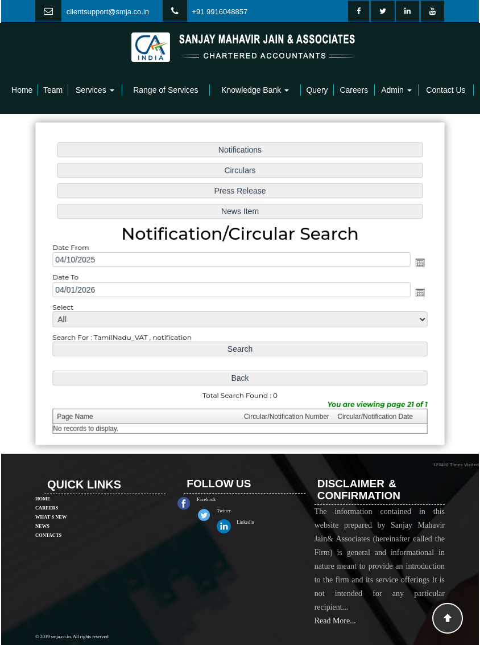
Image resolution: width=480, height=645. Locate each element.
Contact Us (445, 90)
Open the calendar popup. (417, 263)
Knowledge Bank (255, 90)
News (42, 512)
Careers (354, 90)
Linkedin (258, 522)
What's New (51, 503)
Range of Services (165, 90)
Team (53, 90)
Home (21, 90)
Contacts (48, 521)
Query (317, 90)
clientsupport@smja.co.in (108, 11)
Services (95, 90)
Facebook (219, 499)
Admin (396, 90)
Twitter (237, 510)
